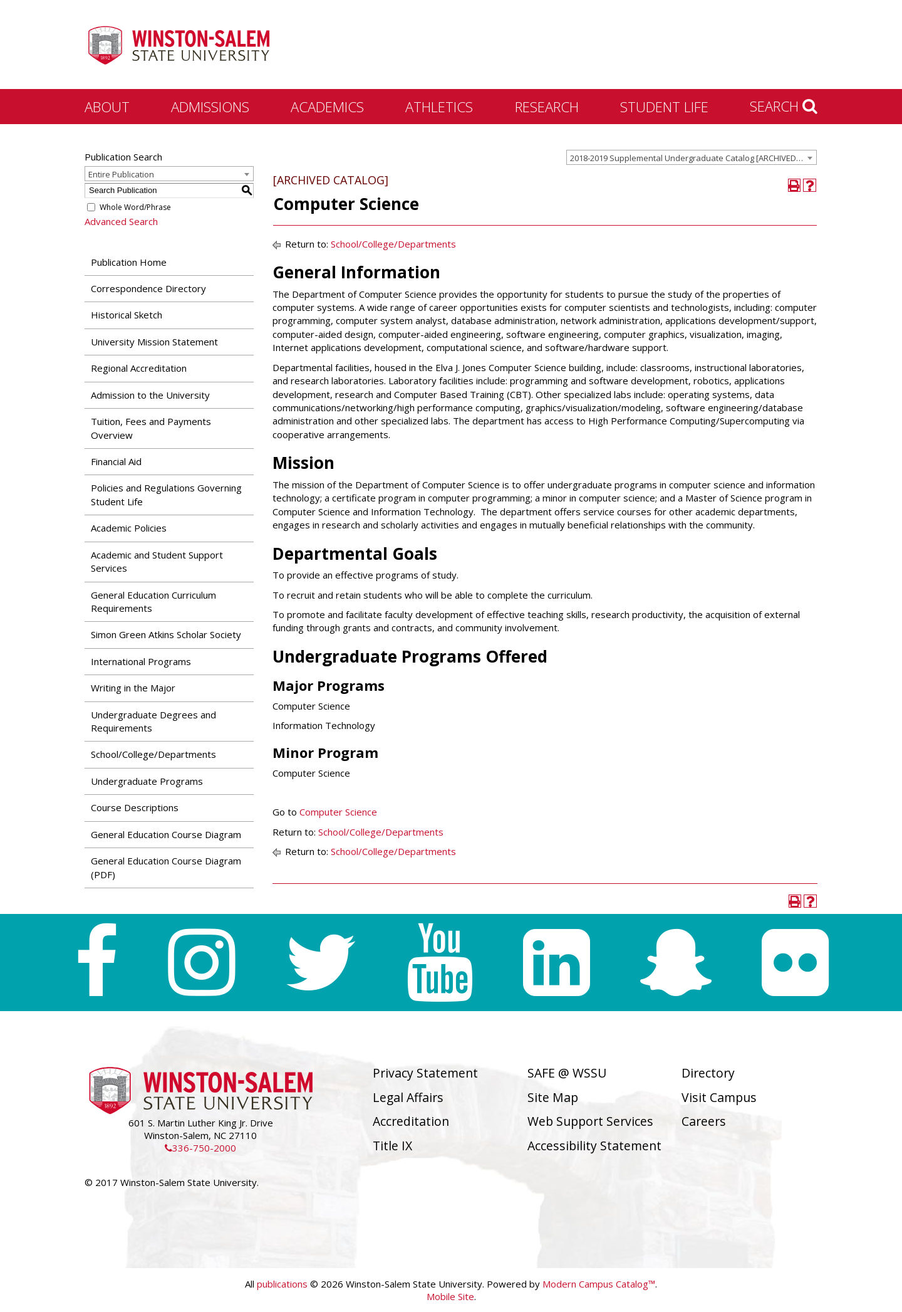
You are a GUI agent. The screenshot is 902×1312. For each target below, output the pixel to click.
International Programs (141, 661)
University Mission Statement (154, 341)
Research (547, 106)
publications (282, 1284)
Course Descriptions (135, 807)
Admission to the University (150, 395)
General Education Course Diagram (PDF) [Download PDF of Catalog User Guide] (166, 867)
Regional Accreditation (139, 368)
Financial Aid (116, 461)
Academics (327, 106)
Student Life (664, 106)
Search (783, 106)
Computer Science (338, 812)
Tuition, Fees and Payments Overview (151, 428)
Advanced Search (121, 221)
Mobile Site (450, 1296)
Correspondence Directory (148, 288)
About (107, 106)
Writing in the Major (133, 687)
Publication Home (129, 262)
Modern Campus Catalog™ (598, 1284)
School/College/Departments (153, 754)
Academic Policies (129, 528)
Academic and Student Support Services (157, 561)
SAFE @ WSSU (566, 1072)
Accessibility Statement (594, 1145)
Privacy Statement (425, 1072)
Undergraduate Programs (147, 781)
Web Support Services (590, 1121)
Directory (708, 1072)
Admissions (210, 106)
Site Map (552, 1097)
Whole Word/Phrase (135, 207)
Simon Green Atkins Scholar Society (166, 634)
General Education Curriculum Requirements (153, 601)
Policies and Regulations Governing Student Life (166, 494)
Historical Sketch (126, 314)
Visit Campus (719, 1097)
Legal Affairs (408, 1097)
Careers (704, 1121)
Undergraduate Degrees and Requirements (153, 721)
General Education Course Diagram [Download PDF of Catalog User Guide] (166, 834)
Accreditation (411, 1121)
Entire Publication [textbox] (121, 174)
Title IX (392, 1145)
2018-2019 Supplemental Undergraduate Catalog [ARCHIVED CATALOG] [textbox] (693, 158)
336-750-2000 (200, 1147)
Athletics (439, 106)
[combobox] (691, 157)
